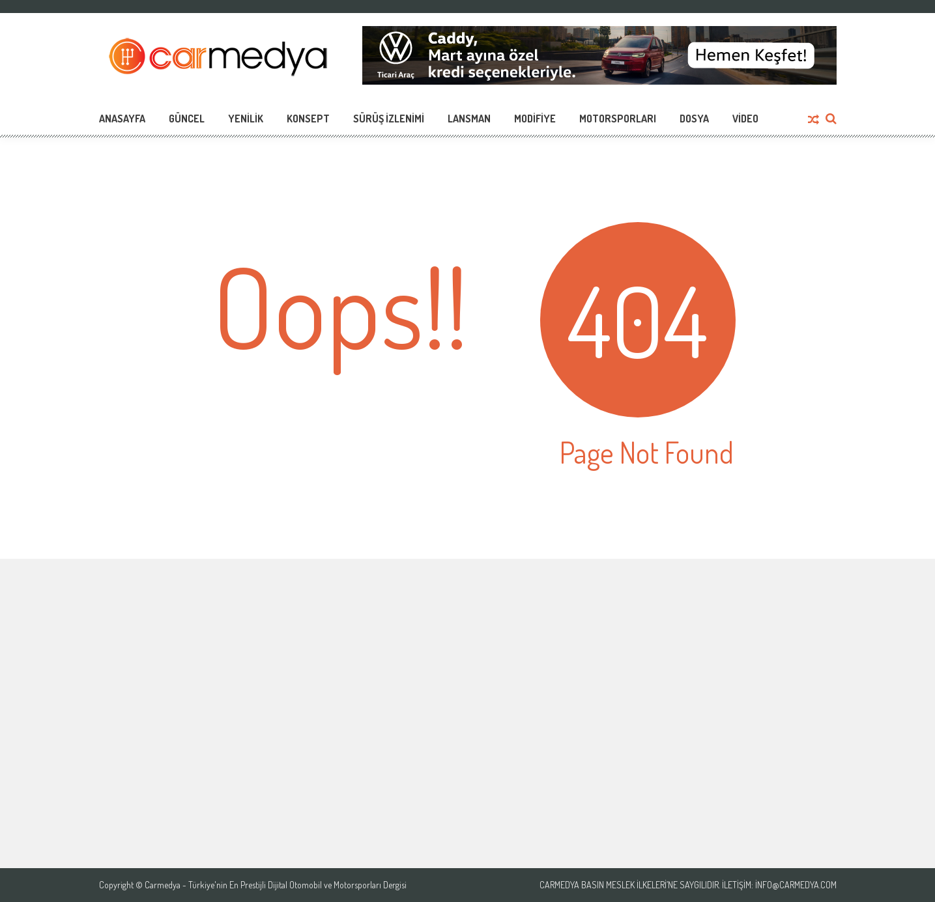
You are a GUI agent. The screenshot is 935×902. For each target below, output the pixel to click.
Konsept (308, 118)
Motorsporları (617, 118)
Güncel (187, 118)
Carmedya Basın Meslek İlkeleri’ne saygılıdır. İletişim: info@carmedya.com (688, 885)
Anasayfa (122, 118)
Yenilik (245, 118)
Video (745, 118)
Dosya (694, 118)
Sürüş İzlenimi (388, 118)
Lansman (469, 118)
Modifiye (535, 118)
